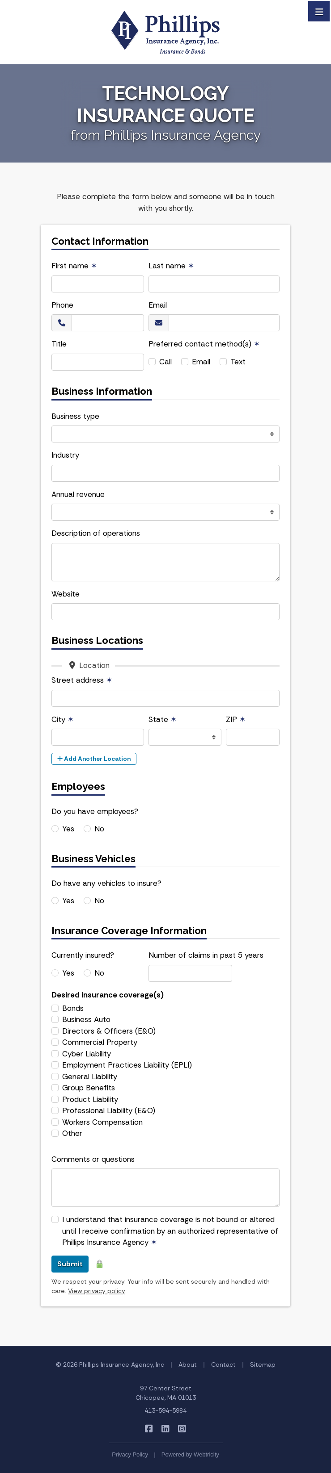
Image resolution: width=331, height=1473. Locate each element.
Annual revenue (78, 494)
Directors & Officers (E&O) (109, 1031)
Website (65, 594)
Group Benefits (88, 1088)
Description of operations (95, 533)
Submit (70, 1264)
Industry (65, 455)
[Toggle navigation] (319, 11)
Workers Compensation (102, 1122)
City (62, 719)
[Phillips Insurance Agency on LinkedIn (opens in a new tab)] (165, 1428)
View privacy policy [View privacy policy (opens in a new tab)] (96, 1291)
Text (238, 362)
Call (165, 362)
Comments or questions (93, 1159)
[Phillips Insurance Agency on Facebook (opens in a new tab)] (149, 1428)
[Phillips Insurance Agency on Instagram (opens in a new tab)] (182, 1428)
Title (59, 344)
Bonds (73, 1008)
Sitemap (263, 1364)
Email (158, 305)
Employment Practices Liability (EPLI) (127, 1065)
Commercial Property (99, 1042)
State (163, 719)
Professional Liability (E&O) (108, 1110)
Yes (68, 829)
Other (72, 1133)
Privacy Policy (130, 1454)
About (187, 1364)
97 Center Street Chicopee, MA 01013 (166, 1393)
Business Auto (86, 1019)
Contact (223, 1364)
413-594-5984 (165, 1410)
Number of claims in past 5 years (206, 955)
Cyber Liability (86, 1054)
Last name (171, 266)
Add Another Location (94, 759)
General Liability (89, 1076)
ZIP (236, 719)
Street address (81, 680)
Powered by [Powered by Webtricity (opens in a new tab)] (190, 1454)
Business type (75, 416)
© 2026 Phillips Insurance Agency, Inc (110, 1364)
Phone (62, 305)
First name (74, 266)
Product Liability (90, 1099)
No (99, 829)
